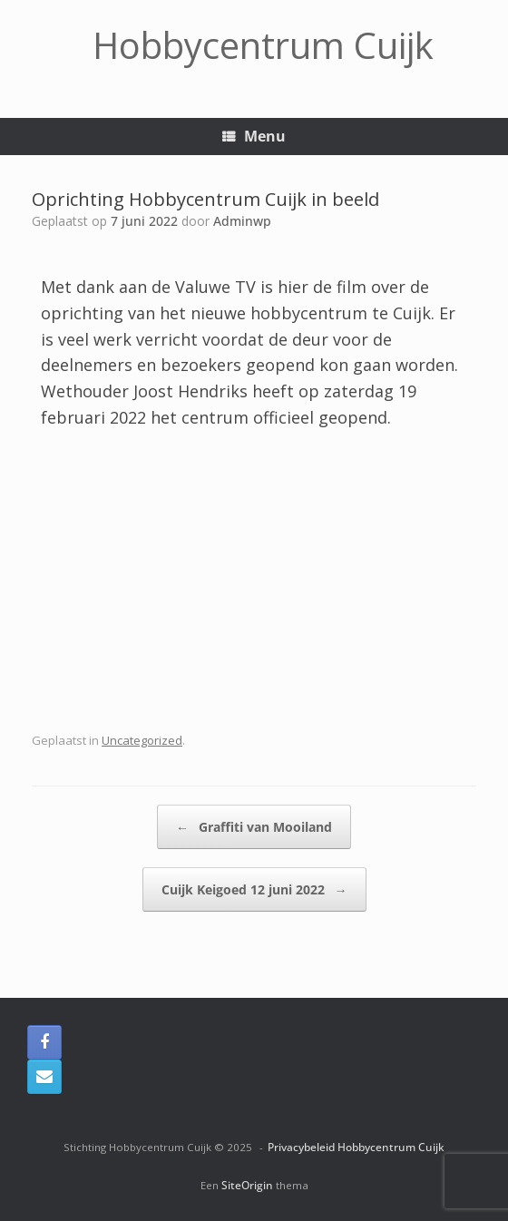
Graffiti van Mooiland (254, 826)
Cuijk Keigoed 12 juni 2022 (254, 889)
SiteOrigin (247, 1185)
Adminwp (242, 221)
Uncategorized (142, 740)
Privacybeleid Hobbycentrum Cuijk (356, 1147)
